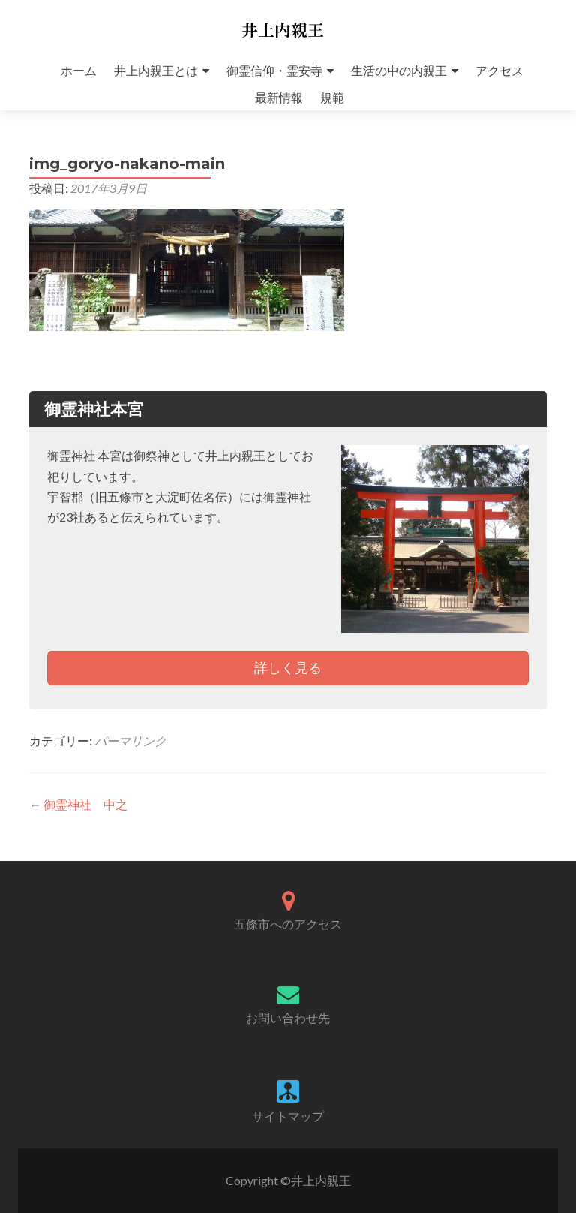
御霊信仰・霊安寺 (274, 70)
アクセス (500, 70)
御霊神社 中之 (78, 804)
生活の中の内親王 (399, 70)
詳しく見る (288, 667)
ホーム (79, 70)
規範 (332, 97)
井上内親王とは (156, 70)
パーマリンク (130, 740)
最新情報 (279, 97)
